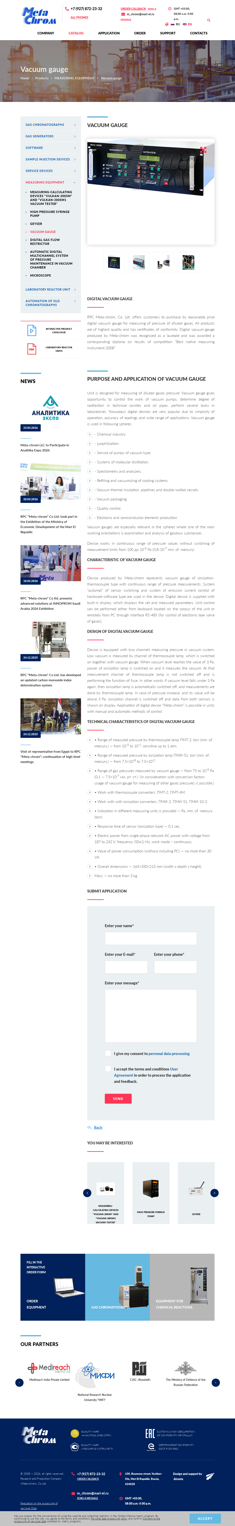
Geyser (36, 224)
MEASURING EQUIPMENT (75, 78)
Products (42, 78)
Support (168, 33)
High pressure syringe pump (50, 213)
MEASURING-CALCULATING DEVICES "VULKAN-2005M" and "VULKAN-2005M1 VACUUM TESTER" (51, 198)
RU (178, 24)
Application (109, 33)
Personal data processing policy (109, 1518)
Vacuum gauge (43, 232)
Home (24, 78)
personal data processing (169, 1053)
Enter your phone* (169, 954)
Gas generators (51, 136)
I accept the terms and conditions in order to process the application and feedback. (152, 1075)
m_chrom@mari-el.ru (140, 14)
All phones (79, 17)
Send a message (87, 1498)
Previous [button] (87, 1193)
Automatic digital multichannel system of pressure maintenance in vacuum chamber (51, 259)
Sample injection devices (51, 159)
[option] (151, 167)
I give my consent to (152, 1053)
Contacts (199, 33)
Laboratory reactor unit (51, 289)
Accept (205, 1518)
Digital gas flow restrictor (45, 241)
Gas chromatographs (51, 124)
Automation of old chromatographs (51, 303)
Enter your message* (122, 983)
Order (140, 33)
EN (190, 24)
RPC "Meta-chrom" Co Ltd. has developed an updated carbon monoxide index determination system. (50, 680)
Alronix (178, 1479)
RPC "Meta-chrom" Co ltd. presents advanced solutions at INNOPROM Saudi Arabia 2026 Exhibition (50, 603)
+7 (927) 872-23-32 (86, 8)
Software (51, 147)
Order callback (133, 9)
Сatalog (76, 33)
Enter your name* (119, 925)
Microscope (40, 275)
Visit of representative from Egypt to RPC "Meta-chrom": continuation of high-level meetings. (50, 756)
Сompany (45, 33)
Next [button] (214, 1193)
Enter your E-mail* (120, 954)
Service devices (51, 170)
